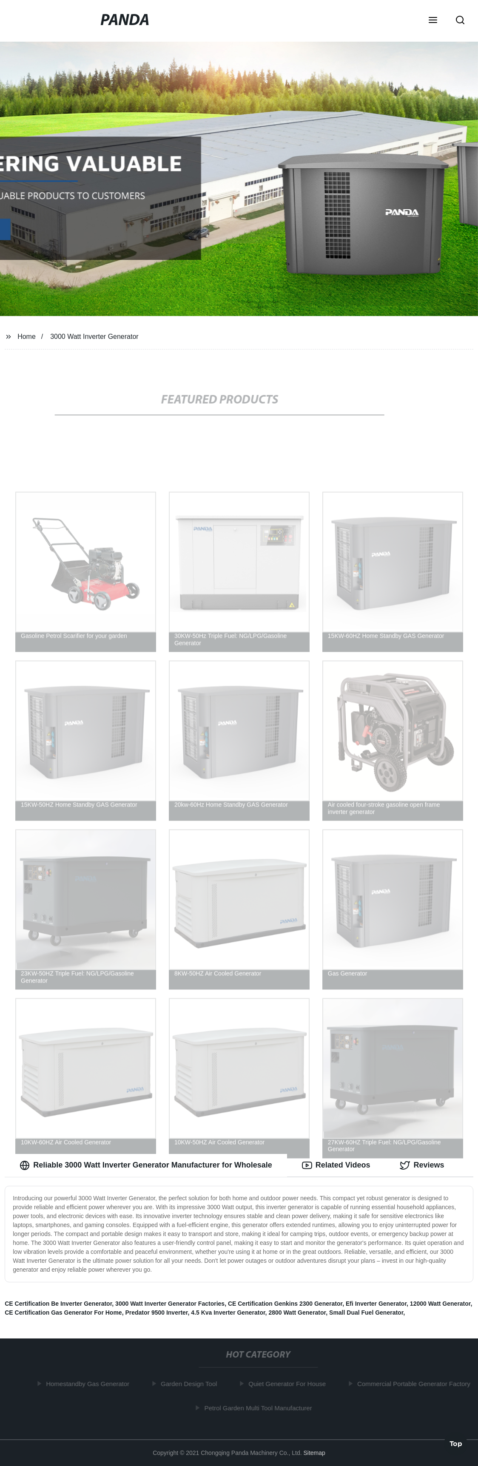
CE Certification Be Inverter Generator (58, 1303)
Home (26, 336)
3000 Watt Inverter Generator (94, 336)
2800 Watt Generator (297, 1312)
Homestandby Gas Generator (90, 1383)
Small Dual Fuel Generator (366, 1312)
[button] (433, 21)
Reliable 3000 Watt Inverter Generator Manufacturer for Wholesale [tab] (146, 1165)
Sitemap (314, 1452)
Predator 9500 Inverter (156, 1312)
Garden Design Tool (191, 1383)
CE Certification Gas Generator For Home (63, 1312)
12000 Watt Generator (440, 1303)
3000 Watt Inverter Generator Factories (170, 1303)
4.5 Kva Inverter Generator (228, 1312)
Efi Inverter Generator (376, 1303)
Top (456, 1443)
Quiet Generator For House (289, 1383)
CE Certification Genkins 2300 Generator (285, 1303)
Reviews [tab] (422, 1165)
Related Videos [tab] (336, 1165)
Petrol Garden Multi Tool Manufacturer (260, 1408)
